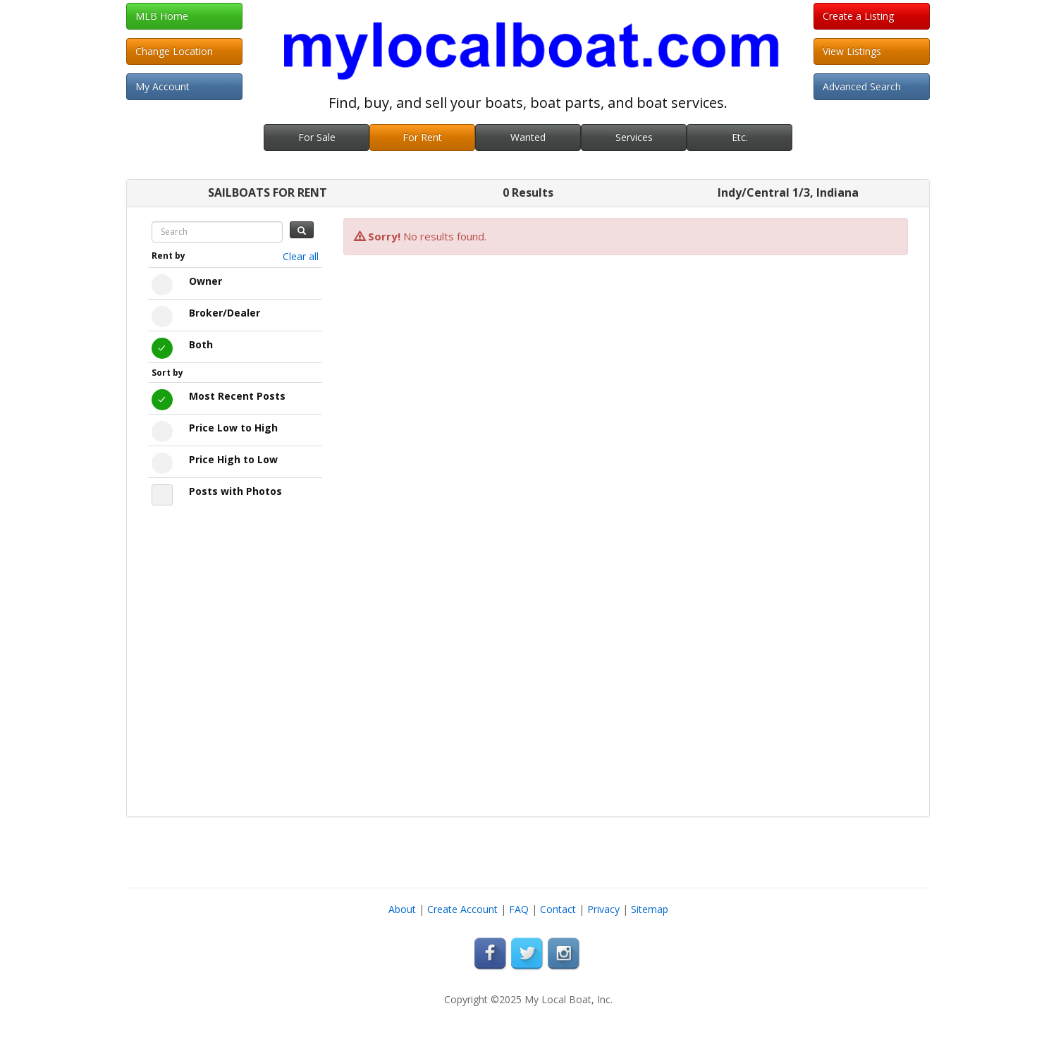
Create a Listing (858, 16)
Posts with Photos (235, 491)
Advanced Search (862, 86)
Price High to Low (233, 459)
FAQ (519, 909)
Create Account (462, 909)
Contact (558, 909)
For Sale (317, 137)
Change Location (174, 51)
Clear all (301, 256)
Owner (205, 281)
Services (634, 137)
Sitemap (649, 909)
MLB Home (161, 16)
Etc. (740, 137)
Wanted (528, 137)
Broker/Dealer (224, 312)
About (402, 909)
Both (201, 344)
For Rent (422, 137)
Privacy (603, 909)
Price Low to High (233, 427)
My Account (162, 86)
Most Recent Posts (237, 396)
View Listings (852, 51)
